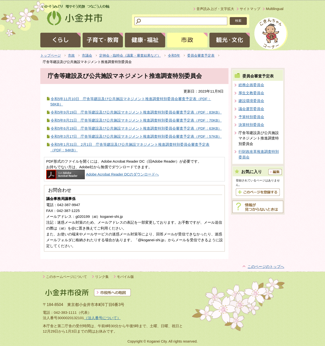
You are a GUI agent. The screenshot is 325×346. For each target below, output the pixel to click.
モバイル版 (125, 277)
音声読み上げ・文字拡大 (215, 9)
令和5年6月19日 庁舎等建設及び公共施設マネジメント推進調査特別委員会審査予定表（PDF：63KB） (136, 128)
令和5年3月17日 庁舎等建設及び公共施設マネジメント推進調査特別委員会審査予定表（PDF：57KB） (136, 136)
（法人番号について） (102, 318)
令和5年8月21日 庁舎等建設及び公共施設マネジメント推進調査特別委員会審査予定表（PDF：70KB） (136, 120)
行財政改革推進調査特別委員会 (258, 154)
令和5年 (174, 55)
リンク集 (102, 277)
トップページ (50, 55)
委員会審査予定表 (201, 55)
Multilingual (274, 9)
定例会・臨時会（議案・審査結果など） (130, 55)
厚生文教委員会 (251, 93)
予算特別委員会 (251, 117)
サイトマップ (250, 9)
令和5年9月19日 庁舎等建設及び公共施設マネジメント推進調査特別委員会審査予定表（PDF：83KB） (136, 112)
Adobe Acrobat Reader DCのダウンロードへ (102, 174)
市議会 (87, 55)
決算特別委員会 (251, 125)
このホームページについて (66, 277)
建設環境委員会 (251, 101)
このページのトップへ (266, 266)
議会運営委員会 (251, 109)
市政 (71, 55)
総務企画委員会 (251, 85)
